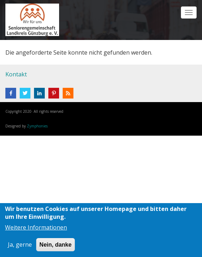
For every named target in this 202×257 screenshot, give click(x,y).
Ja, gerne (20, 244)
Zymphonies (37, 126)
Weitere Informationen (36, 227)
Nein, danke (55, 245)
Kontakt (16, 74)
